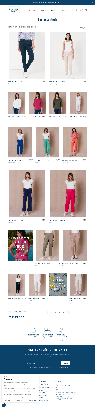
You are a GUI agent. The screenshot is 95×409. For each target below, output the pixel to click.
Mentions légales (43, 384)
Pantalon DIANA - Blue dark (14, 299)
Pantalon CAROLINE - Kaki (42, 263)
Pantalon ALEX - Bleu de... (15, 160)
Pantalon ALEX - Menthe (42, 160)
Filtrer (82, 28)
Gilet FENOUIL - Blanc (14, 117)
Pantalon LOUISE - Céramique (57, 81)
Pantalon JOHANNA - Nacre (75, 299)
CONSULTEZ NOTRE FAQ (65, 386)
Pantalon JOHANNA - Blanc (34, 299)
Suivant (64, 312)
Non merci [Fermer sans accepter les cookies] (8, 400)
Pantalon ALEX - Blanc (75, 117)
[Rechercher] (77, 10)
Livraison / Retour (43, 400)
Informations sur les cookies (44, 396)
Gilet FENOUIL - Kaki (54, 117)
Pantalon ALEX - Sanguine (69, 160)
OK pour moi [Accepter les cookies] (32, 400)
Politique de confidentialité (42, 391)
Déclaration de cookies (25, 394)
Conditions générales (44, 387)
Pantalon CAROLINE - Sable (70, 263)
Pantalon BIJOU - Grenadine (57, 220)
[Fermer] (93, 2)
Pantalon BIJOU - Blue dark (16, 220)
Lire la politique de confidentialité (12, 394)
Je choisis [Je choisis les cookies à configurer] (20, 400)
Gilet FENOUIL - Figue (34, 117)
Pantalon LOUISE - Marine (15, 81)
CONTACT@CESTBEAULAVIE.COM (66, 392)
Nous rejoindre (42, 381)
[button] (4, 405)
